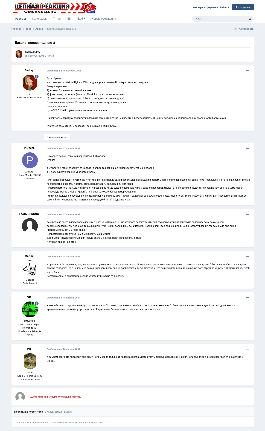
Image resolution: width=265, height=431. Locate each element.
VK (29, 297)
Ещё (81, 18)
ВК (69, 18)
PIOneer (29, 148)
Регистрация (243, 7)
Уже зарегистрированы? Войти (211, 7)
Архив (50, 55)
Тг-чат (57, 18)
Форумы (20, 20)
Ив (29, 348)
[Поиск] (211, 19)
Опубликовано (64, 70)
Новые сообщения (103, 18)
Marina (29, 256)
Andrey (36, 52)
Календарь (39, 18)
